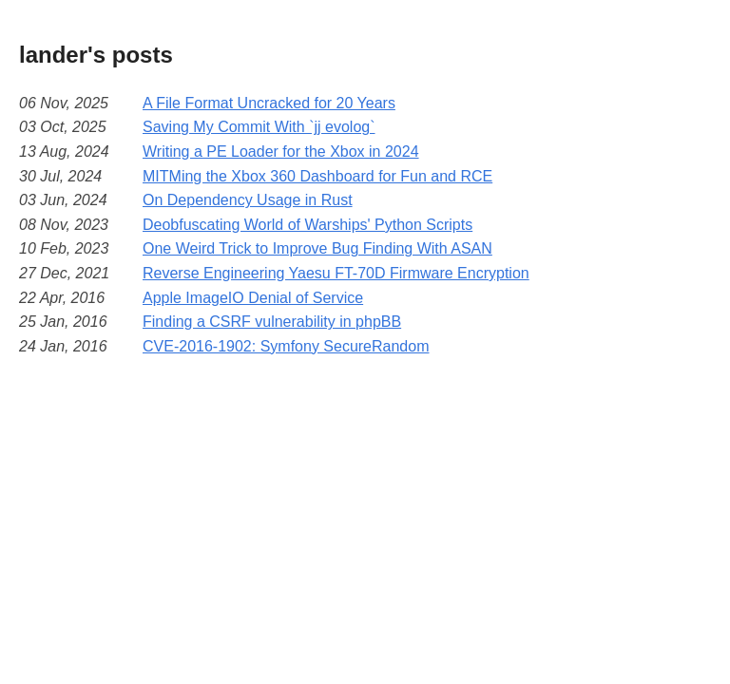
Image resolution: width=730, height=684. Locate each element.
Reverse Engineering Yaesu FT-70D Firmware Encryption (336, 273)
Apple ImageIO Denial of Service (253, 298)
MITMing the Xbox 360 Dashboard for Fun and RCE (317, 176)
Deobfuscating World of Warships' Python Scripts (307, 225)
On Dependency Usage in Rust (248, 200)
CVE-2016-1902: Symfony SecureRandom (286, 346)
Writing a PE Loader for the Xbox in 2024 (281, 151)
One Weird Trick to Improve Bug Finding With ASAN (317, 248)
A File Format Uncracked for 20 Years (269, 103)
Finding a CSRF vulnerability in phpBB (272, 322)
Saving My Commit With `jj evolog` (259, 127)
